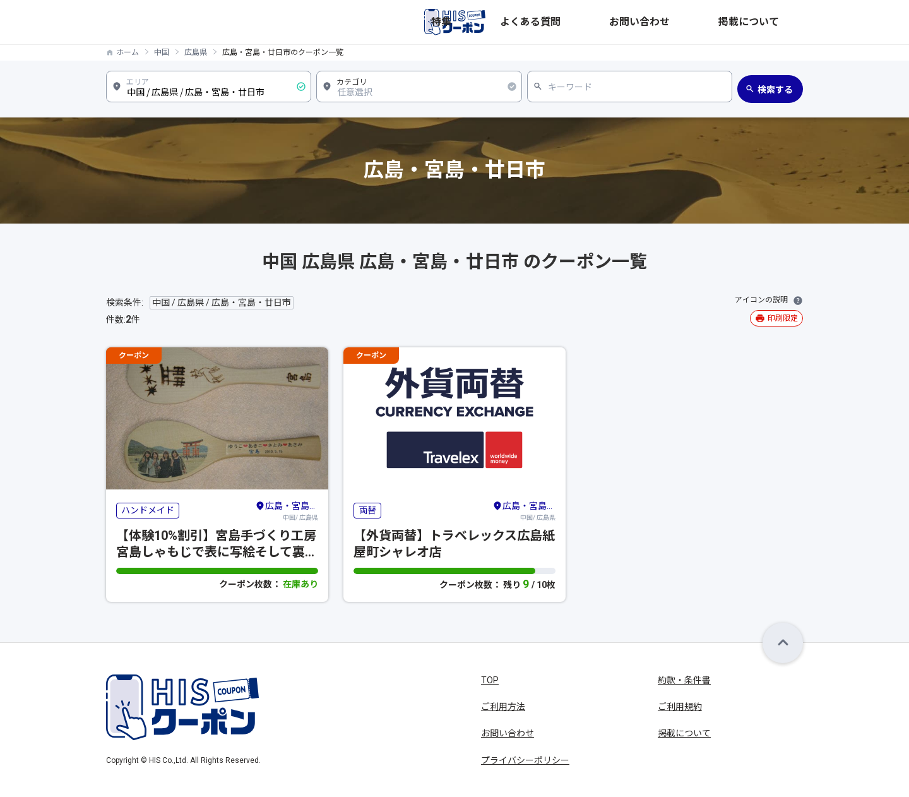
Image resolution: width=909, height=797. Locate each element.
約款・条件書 (684, 680)
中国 (161, 52)
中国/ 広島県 (286, 510)
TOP (490, 680)
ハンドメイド (147, 510)
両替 (367, 510)
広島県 (195, 52)
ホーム (127, 52)
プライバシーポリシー (525, 760)
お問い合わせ (708, 22)
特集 (589, 22)
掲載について (776, 22)
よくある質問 (640, 22)
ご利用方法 (503, 707)
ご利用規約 (680, 707)
